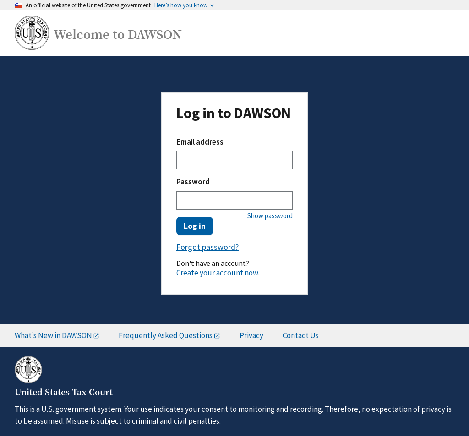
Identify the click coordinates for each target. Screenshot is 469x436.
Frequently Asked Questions (166, 335)
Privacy (251, 335)
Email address (200, 142)
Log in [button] (195, 226)
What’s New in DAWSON (53, 335)
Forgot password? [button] (207, 247)
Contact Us (301, 335)
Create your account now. (217, 273)
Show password (270, 215)
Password (193, 182)
